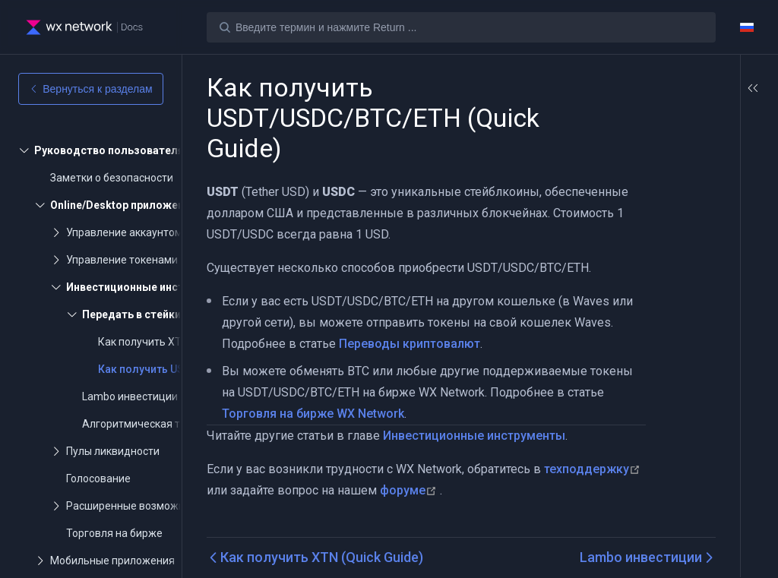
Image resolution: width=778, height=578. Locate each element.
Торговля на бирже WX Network (363, 413)
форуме (509, 490)
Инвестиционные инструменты (474, 435)
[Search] (461, 27)
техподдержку (256, 490)
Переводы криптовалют (451, 343)
